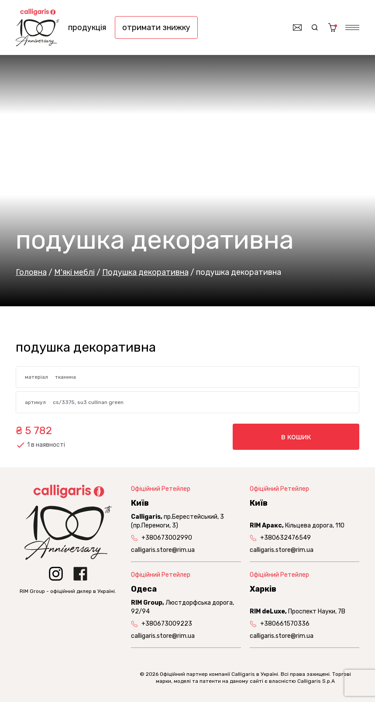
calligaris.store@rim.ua (163, 550)
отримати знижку (156, 27)
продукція (87, 27)
